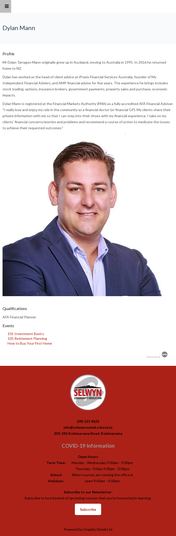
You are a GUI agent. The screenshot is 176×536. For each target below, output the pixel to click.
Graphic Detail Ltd (98, 529)
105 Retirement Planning (27, 338)
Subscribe (88, 509)
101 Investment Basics (26, 333)
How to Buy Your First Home (30, 343)
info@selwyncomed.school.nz (88, 427)
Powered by (157, 356)
